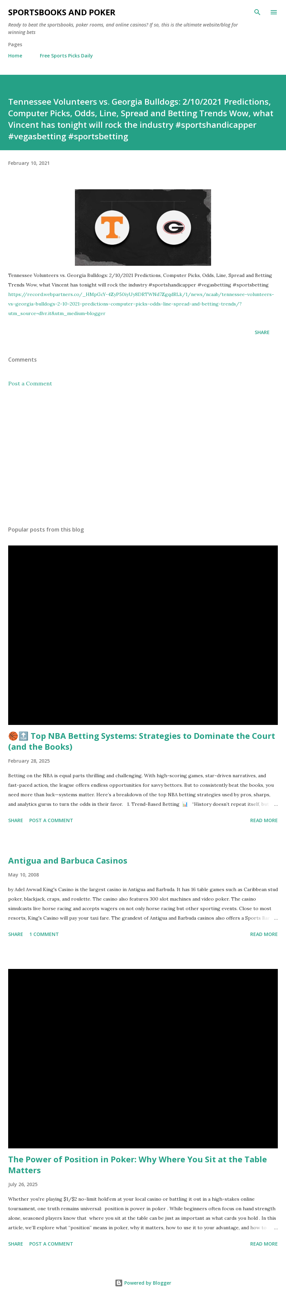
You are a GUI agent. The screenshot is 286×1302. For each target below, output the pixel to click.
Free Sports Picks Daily (66, 55)
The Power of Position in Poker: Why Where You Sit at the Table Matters (137, 1164)
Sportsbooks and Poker (61, 12)
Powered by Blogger (143, 1283)
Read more (264, 820)
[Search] (257, 12)
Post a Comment (30, 383)
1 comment (44, 934)
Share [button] (262, 332)
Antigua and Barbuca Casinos (67, 860)
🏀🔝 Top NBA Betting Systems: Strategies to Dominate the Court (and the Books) (141, 741)
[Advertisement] (143, 456)
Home (15, 55)
